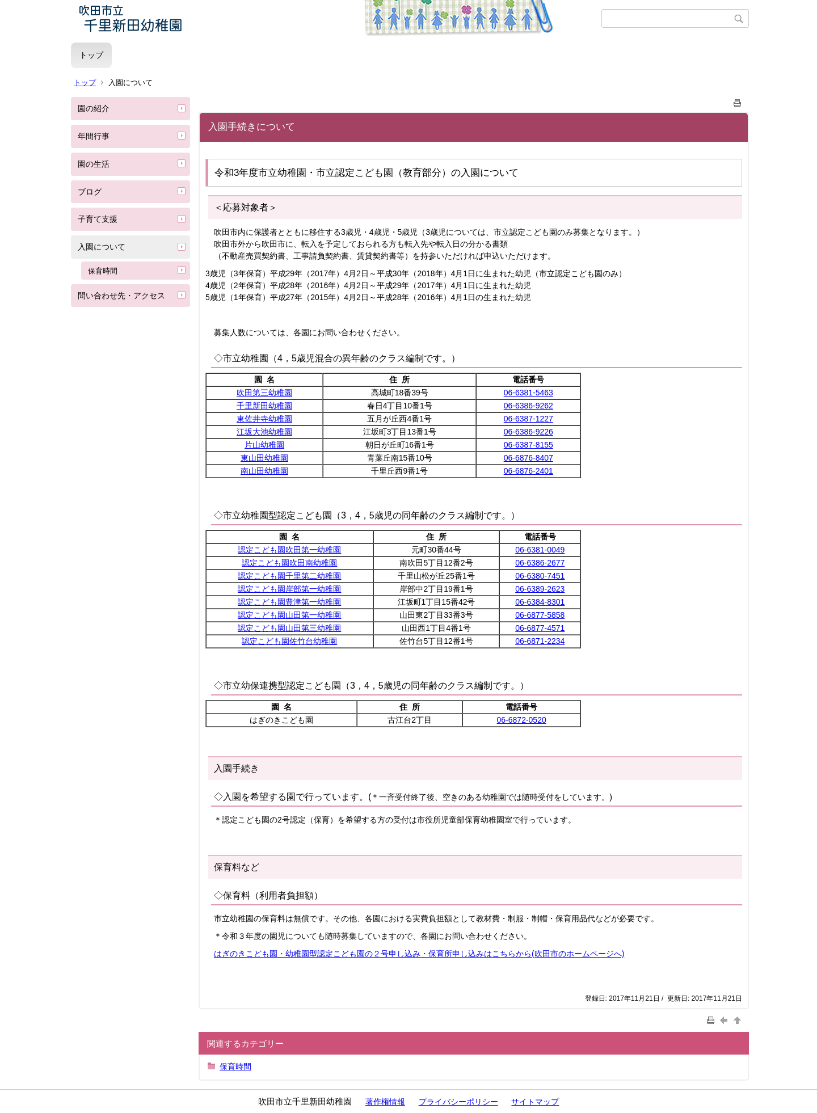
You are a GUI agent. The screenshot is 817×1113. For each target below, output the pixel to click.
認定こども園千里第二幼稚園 (289, 575)
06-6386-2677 (540, 562)
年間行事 (94, 136)
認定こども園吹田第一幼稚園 (289, 549)
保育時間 (102, 271)
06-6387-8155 (528, 444)
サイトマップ (535, 1101)
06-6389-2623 (540, 588)
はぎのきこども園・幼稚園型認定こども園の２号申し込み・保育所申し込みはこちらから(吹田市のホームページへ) (419, 953)
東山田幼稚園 (264, 457)
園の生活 (94, 163)
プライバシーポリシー (458, 1101)
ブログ (90, 191)
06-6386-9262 (528, 405)
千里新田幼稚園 (264, 405)
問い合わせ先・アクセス (121, 295)
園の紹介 (94, 108)
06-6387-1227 (528, 418)
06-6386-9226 (528, 431)
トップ (91, 55)
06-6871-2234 (540, 641)
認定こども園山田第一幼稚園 (289, 614)
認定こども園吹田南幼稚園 (289, 562)
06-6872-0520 (521, 719)
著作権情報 (385, 1101)
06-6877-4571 (540, 628)
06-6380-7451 (540, 575)
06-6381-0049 (540, 549)
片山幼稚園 (264, 444)
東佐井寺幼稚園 (264, 418)
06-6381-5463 (528, 392)
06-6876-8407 (528, 457)
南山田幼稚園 (264, 470)
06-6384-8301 (540, 601)
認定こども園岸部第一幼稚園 (289, 588)
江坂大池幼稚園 (264, 431)
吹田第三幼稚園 (264, 392)
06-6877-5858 (540, 614)
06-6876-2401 (528, 470)
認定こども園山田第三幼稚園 (289, 628)
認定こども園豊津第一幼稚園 (289, 601)
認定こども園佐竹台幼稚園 (289, 641)
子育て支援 (97, 219)
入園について (101, 246)
